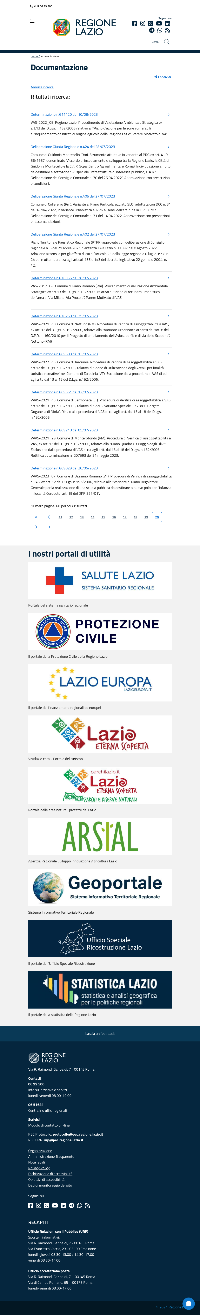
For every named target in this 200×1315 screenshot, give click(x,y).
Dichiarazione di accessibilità (50, 1173)
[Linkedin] (167, 23)
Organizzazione (40, 1150)
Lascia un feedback (100, 1033)
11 (60, 517)
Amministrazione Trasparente (51, 1156)
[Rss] (87, 1205)
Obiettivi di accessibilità (46, 1179)
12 (71, 517)
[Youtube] (159, 23)
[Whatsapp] (159, 30)
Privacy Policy (39, 1168)
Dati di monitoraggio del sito (50, 1185)
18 (135, 517)
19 (146, 517)
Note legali (36, 1162)
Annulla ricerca (42, 87)
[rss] (167, 30)
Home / (35, 56)
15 (103, 517)
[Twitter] (150, 23)
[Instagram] (142, 23)
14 (92, 517)
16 (114, 517)
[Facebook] (134, 23)
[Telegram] (71, 1205)
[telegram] (151, 30)
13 (82, 517)
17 (125, 517)
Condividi (162, 76)
